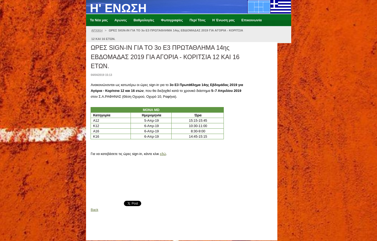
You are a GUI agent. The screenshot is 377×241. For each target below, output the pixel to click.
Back (94, 210)
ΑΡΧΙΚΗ (97, 30)
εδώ (163, 154)
